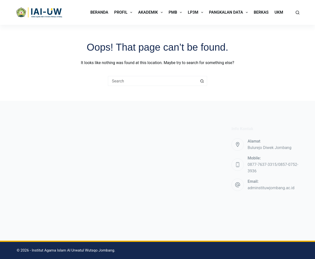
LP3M (196, 12)
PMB (176, 12)
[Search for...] (152, 81)
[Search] (297, 12)
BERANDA (99, 12)
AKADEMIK (151, 12)
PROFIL (124, 12)
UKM (279, 12)
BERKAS (261, 12)
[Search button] (202, 81)
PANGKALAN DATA (229, 12)
